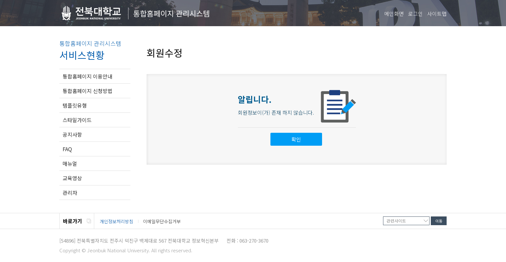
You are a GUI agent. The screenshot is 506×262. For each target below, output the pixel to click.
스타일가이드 (77, 120)
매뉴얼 (70, 163)
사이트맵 (437, 13)
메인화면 (394, 13)
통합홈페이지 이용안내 (87, 76)
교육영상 (72, 178)
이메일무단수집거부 (162, 221)
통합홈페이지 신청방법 (87, 91)
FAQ (67, 149)
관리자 (70, 192)
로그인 (415, 13)
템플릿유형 (75, 105)
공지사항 (72, 134)
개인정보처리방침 (116, 221)
